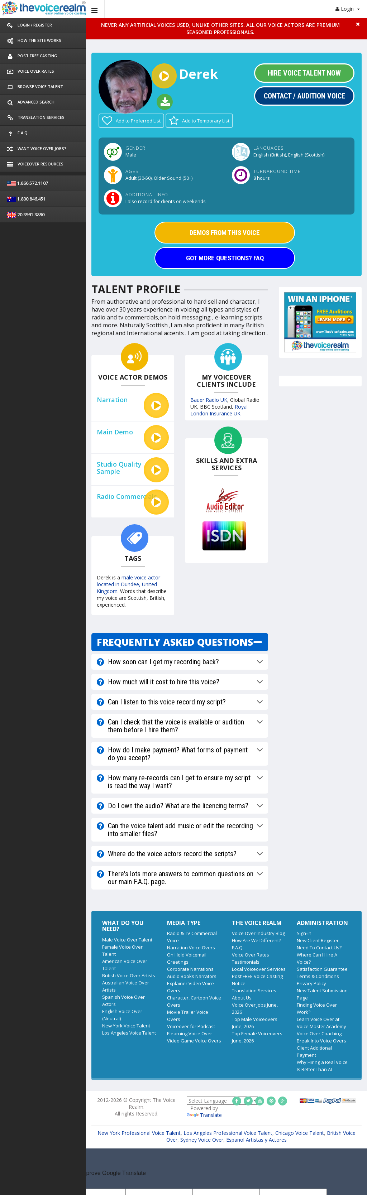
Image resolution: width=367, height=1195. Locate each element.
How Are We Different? (256, 940)
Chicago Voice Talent (299, 1132)
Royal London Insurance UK (219, 410)
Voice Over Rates (250, 954)
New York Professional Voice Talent (139, 1132)
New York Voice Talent (126, 1025)
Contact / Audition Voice (304, 96)
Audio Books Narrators (191, 976)
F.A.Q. (238, 947)
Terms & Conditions (318, 976)
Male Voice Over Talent (127, 939)
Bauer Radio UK (208, 399)
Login (347, 8)
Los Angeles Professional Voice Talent (228, 1132)
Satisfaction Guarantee (322, 969)
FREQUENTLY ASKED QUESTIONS (175, 642)
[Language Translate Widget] (222, 1101)
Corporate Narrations (190, 969)
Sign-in (304, 933)
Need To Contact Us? (319, 947)
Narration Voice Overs (191, 947)
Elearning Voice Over (189, 1033)
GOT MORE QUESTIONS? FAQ (225, 258)
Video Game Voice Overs (194, 1040)
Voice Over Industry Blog (258, 933)
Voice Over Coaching (319, 1033)
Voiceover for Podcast (191, 1026)
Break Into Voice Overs (321, 1040)
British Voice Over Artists (128, 975)
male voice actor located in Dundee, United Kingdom (128, 584)
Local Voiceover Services (259, 969)
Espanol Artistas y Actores (256, 1139)
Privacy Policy (311, 983)
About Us (242, 997)
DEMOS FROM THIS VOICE (225, 232)
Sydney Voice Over (201, 1139)
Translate (204, 1115)
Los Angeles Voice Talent (129, 1033)
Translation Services (254, 990)
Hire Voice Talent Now (304, 73)
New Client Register (318, 940)
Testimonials (245, 962)
